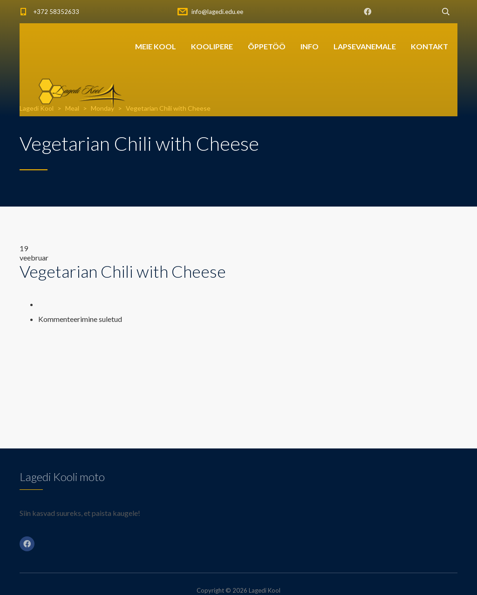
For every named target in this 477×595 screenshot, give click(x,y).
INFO (309, 46)
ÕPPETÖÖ (267, 46)
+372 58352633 (56, 11)
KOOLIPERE (212, 46)
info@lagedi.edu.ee (217, 11)
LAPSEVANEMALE (365, 46)
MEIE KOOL (155, 46)
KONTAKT (429, 46)
